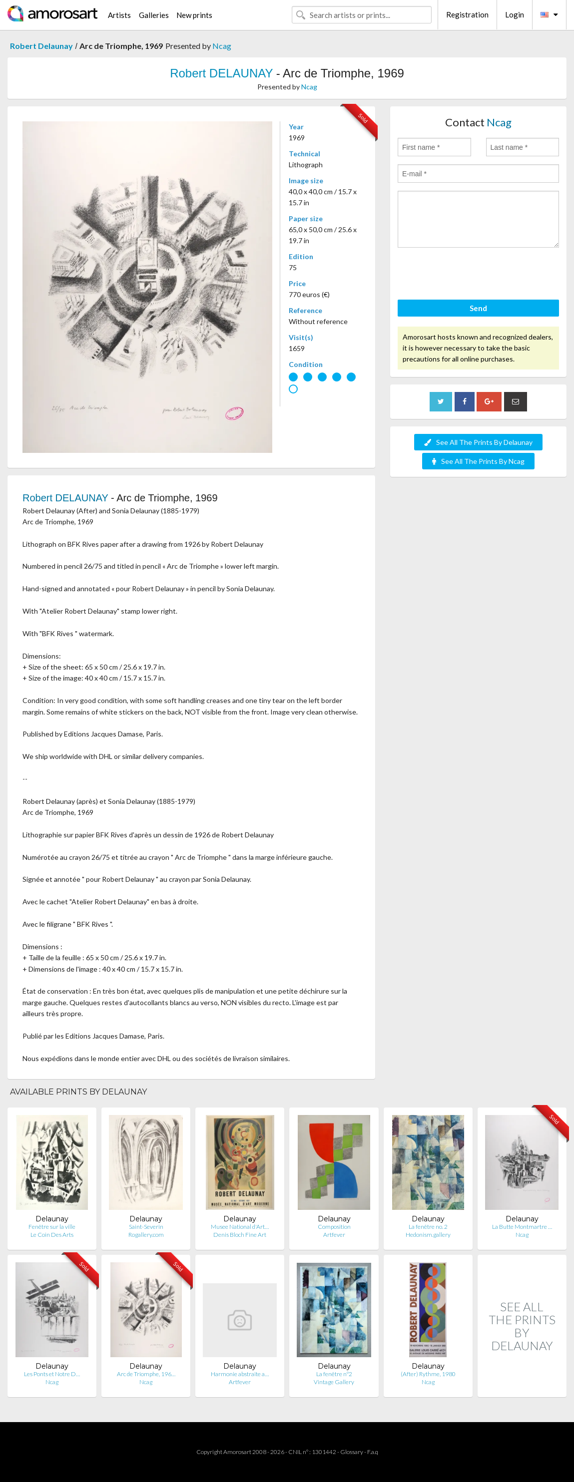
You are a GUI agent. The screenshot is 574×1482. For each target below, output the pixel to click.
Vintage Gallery (334, 1382)
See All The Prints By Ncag (478, 461)
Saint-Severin (146, 1226)
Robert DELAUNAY (221, 73)
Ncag (221, 45)
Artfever (334, 1234)
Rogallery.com (146, 1234)
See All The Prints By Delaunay (478, 442)
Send (478, 308)
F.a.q (372, 1452)
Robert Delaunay (41, 45)
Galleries (154, 14)
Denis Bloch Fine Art (239, 1234)
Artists (119, 14)
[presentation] (474, 275)
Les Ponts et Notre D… (52, 1374)
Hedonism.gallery (428, 1234)
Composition (334, 1226)
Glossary (351, 1452)
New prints (194, 14)
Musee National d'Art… (240, 1226)
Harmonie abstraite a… (240, 1374)
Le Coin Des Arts (51, 1234)
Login (514, 14)
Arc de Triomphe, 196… (146, 1374)
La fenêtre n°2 (334, 1374)
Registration (467, 14)
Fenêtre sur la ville (51, 1226)
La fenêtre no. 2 (428, 1226)
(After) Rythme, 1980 (428, 1374)
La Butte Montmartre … (522, 1226)
